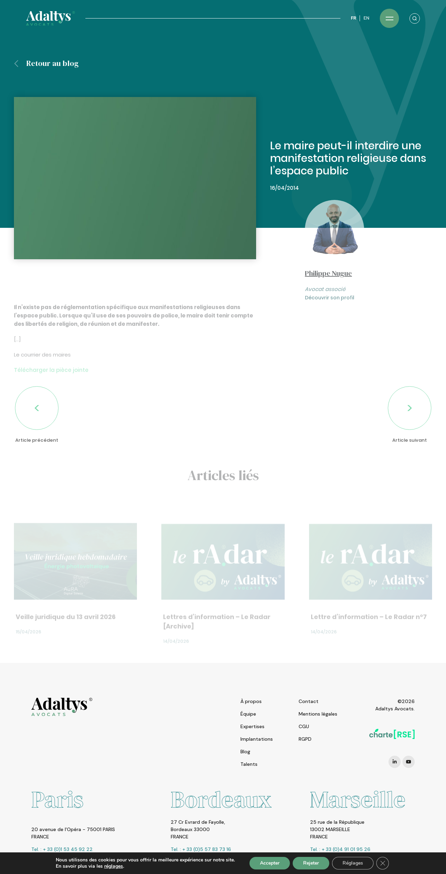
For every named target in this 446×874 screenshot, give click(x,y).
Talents (248, 764)
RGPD (305, 739)
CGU (304, 726)
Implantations (256, 739)
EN (366, 18)
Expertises (252, 726)
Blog (245, 751)
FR (353, 18)
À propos (251, 701)
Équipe (248, 714)
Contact (308, 701)
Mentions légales (318, 714)
